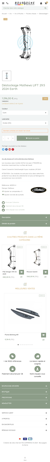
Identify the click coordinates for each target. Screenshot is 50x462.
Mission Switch (32, 272)
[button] (18, 344)
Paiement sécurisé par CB (12, 374)
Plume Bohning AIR (11, 335)
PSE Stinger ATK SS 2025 (10, 273)
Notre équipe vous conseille (37, 375)
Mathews (11, 188)
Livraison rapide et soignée (37, 362)
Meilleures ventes (25, 288)
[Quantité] (8, 138)
